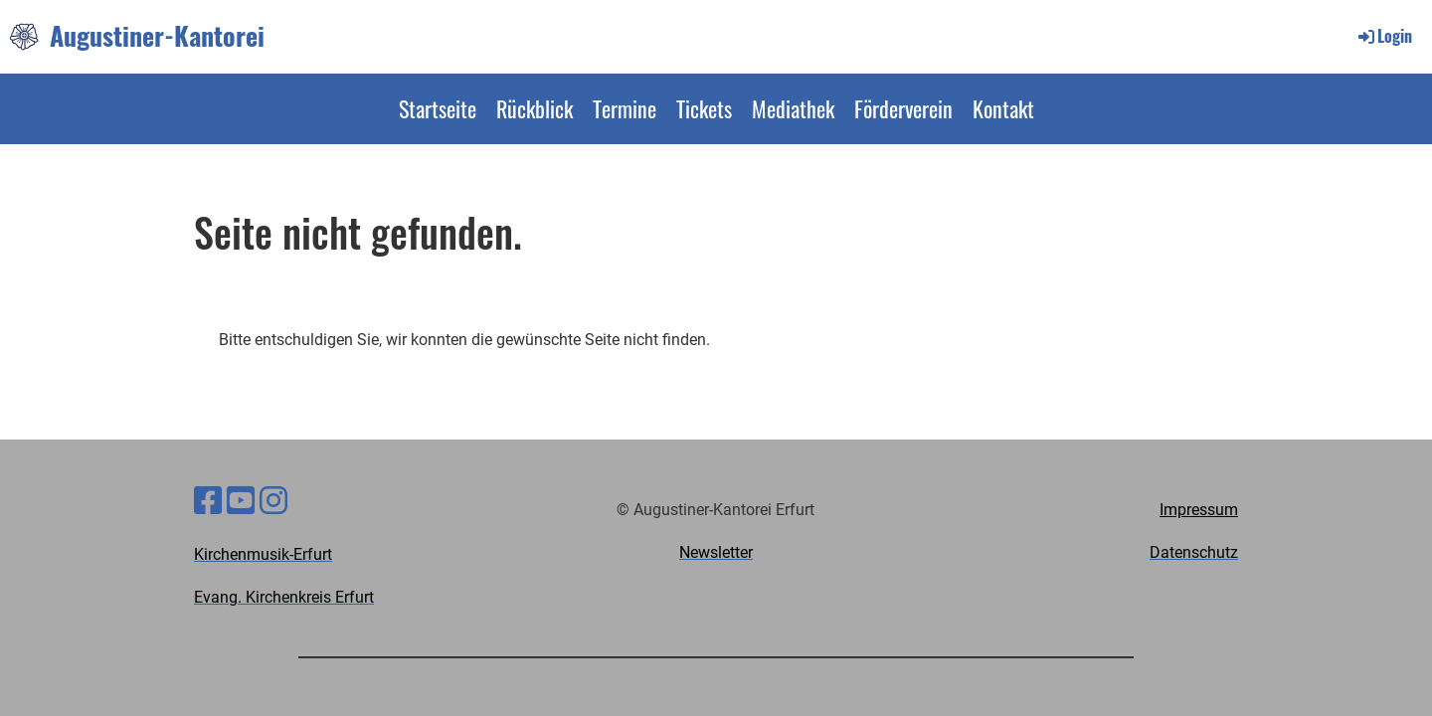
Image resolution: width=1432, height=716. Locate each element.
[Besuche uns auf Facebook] (208, 501)
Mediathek (793, 108)
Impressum (1199, 509)
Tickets (704, 108)
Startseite (437, 108)
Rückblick (534, 108)
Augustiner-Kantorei (157, 36)
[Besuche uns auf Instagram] (273, 501)
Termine (624, 108)
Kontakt (1003, 108)
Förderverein (903, 108)
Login (1383, 36)
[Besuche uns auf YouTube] (241, 501)
